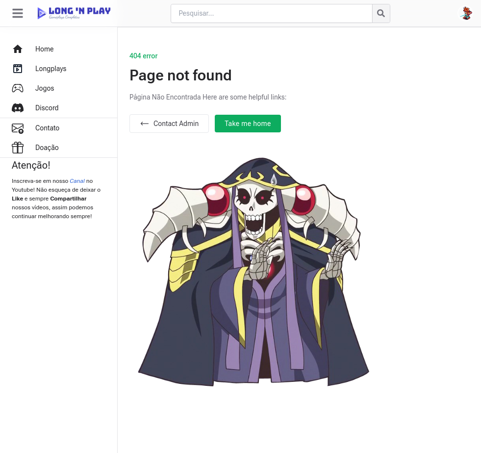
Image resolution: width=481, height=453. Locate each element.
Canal (77, 180)
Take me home (248, 123)
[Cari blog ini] (271, 13)
